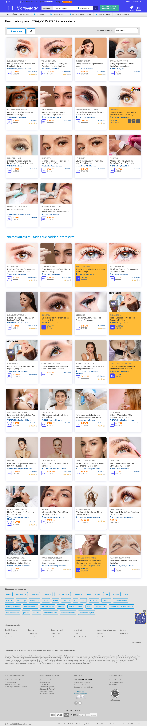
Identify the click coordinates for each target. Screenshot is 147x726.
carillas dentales (12, 613)
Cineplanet (78, 594)
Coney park (31, 630)
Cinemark (8, 633)
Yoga (83, 600)
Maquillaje (21, 600)
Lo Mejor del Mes (122, 14)
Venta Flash (39, 14)
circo (89, 606)
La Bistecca (54, 637)
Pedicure (66, 600)
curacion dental (47, 606)
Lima (9, 1)
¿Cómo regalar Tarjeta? (47, 689)
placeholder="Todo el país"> (87, 8)
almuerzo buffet (121, 600)
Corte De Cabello (62, 594)
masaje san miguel (87, 613)
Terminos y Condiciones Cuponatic (16, 687)
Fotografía (94, 600)
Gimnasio (35, 594)
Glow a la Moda (103, 14)
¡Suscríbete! (137, 1)
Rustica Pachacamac (103, 637)
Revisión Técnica (93, 594)
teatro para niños (13, 606)
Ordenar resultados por (105, 31)
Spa (75, 600)
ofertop (61, 606)
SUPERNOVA (124, 633)
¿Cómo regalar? (45, 684)
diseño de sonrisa (68, 613)
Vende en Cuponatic (115, 680)
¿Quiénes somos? (45, 680)
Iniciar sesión (113, 684)
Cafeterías (47, 594)
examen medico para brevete (121, 606)
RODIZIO (100, 633)
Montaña (106, 600)
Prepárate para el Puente (80, 14)
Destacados (24, 14)
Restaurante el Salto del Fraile (106, 630)
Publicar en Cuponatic (47, 691)
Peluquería (34, 600)
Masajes (116, 594)
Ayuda (128, 1)
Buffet (55, 600)
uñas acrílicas (100, 606)
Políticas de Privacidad (12, 684)
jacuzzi (26, 613)
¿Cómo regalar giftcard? (47, 687)
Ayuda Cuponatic (10, 682)
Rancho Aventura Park (81, 637)
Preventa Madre (57, 14)
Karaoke (9, 600)
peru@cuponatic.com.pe (82, 682)
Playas (8, 594)
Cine (106, 594)
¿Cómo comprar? (45, 682)
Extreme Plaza (32, 637)
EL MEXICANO (33, 633)
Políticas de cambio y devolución (15, 680)
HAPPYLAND (55, 633)
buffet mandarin (30, 606)
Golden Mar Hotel (57, 630)
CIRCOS (36, 613)
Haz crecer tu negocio (47, 693)
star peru (123, 630)
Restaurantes (21, 594)
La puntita (77, 633)
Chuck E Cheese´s (11, 630)
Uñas (126, 594)
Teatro (45, 600)
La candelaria (78, 630)
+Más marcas (136, 642)
